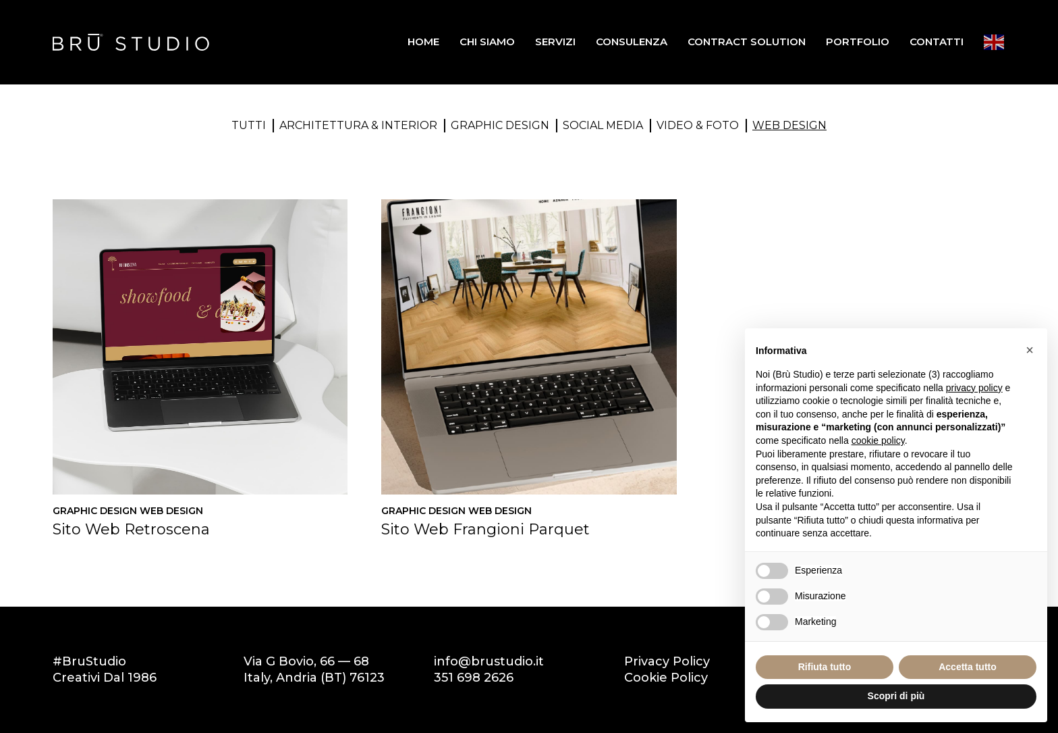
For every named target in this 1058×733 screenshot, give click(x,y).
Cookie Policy (666, 677)
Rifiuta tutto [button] (825, 666)
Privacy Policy (667, 661)
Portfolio (857, 41)
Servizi (555, 41)
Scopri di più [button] (896, 695)
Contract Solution (747, 41)
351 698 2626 (473, 677)
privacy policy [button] (974, 387)
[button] (1029, 350)
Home (423, 41)
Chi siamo (487, 41)
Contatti (937, 41)
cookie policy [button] (878, 440)
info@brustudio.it (489, 661)
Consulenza (631, 41)
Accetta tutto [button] (968, 666)
